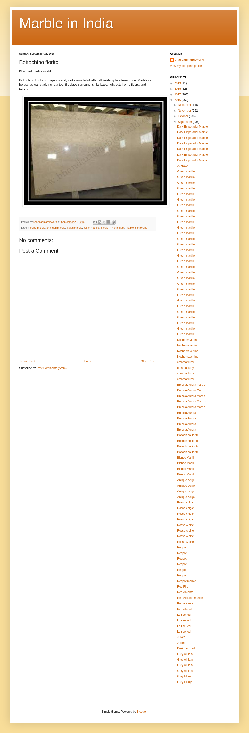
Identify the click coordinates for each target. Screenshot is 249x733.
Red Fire (182, 586)
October (183, 116)
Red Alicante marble (190, 598)
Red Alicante (185, 592)
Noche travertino (187, 340)
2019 (178, 83)
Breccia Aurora (186, 412)
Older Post (147, 361)
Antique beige (186, 480)
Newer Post (27, 361)
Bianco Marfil (185, 457)
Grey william (185, 654)
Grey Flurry (184, 676)
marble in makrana (136, 227)
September (185, 122)
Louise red (184, 614)
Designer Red (186, 648)
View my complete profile (186, 66)
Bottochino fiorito (187, 435)
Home (88, 361)
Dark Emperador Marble (192, 126)
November (185, 110)
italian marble (91, 227)
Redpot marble (186, 581)
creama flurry (185, 362)
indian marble (74, 227)
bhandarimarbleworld (189, 59)
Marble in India (66, 23)
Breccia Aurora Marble (191, 384)
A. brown (182, 166)
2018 (178, 88)
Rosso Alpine (185, 525)
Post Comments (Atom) (52, 368)
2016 (178, 100)
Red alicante (185, 603)
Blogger (142, 711)
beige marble (37, 227)
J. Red (181, 637)
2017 (178, 94)
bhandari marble (55, 227)
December (185, 104)
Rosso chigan (186, 502)
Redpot (182, 547)
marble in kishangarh (112, 227)
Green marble (186, 171)
